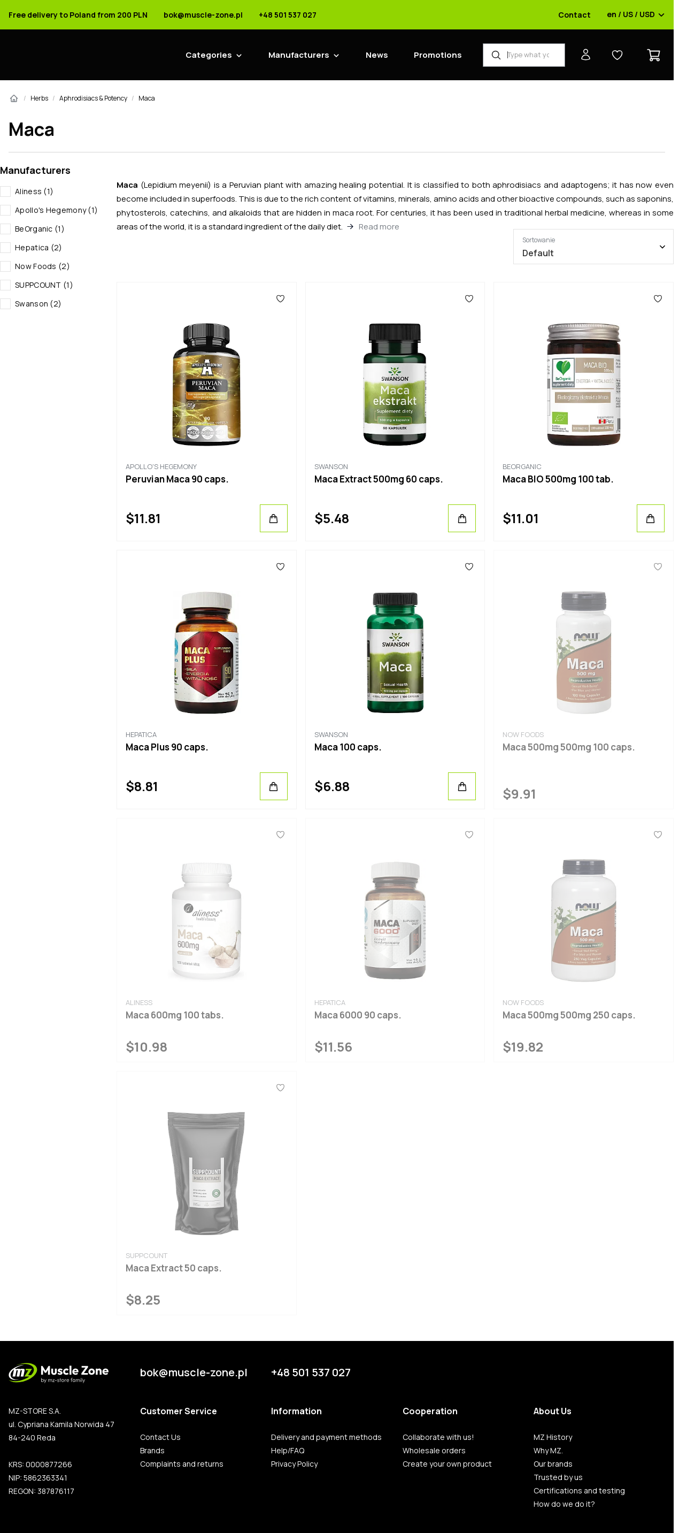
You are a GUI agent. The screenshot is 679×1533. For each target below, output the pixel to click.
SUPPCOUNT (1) (44, 285)
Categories (209, 55)
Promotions (438, 55)
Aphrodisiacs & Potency (93, 98)
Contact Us (160, 1437)
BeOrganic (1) (40, 229)
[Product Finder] (524, 55)
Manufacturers (298, 55)
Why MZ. (548, 1450)
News (377, 55)
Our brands (553, 1464)
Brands (152, 1450)
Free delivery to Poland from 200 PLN (78, 15)
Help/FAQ (287, 1450)
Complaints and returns (181, 1464)
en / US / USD (636, 15)
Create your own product (447, 1464)
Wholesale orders (434, 1450)
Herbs (39, 98)
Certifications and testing (579, 1490)
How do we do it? (564, 1504)
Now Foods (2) (42, 266)
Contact (574, 15)
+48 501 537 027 (288, 15)
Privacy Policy (294, 1464)
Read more (379, 227)
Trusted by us (558, 1477)
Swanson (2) (38, 303)
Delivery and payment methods (326, 1437)
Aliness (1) (34, 191)
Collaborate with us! (438, 1437)
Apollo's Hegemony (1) (56, 210)
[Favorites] (281, 298)
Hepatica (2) (39, 247)
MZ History (553, 1437)
